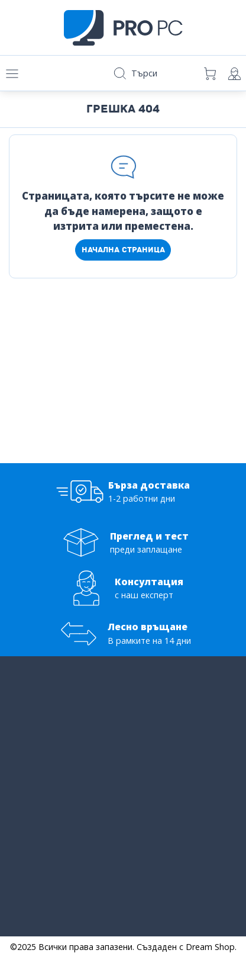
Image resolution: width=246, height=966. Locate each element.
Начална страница (123, 250)
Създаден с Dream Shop (186, 946)
